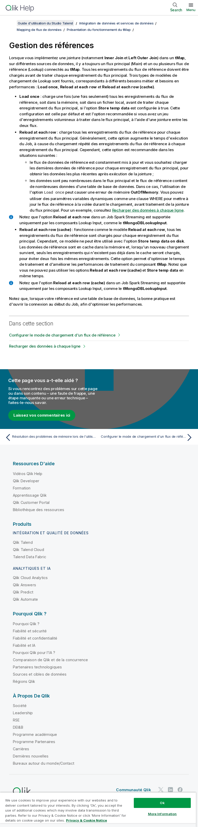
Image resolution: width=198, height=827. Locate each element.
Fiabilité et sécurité (30, 630)
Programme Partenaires (34, 741)
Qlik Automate (25, 599)
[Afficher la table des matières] (10, 23)
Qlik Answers (24, 584)
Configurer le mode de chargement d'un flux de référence (62, 334)
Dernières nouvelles (30, 756)
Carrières (21, 748)
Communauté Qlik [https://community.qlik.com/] (133, 789)
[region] (98, 809)
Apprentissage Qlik (30, 495)
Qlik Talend (23, 542)
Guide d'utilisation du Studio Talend (45, 23)
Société (20, 705)
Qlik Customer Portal (31, 502)
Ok (162, 803)
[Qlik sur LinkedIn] (170, 789)
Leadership (23, 712)
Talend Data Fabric (29, 556)
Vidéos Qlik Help (28, 473)
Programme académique (35, 734)
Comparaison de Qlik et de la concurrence (50, 659)
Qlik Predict (23, 592)
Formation (21, 488)
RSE (16, 720)
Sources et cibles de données (40, 674)
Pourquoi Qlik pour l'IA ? (34, 652)
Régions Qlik (24, 681)
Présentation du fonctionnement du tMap (99, 30)
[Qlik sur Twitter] (161, 789)
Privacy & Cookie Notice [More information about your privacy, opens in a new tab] (86, 820)
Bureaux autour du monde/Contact (43, 763)
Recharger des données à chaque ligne (148, 210)
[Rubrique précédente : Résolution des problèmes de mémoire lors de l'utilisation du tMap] (50, 437)
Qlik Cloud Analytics (30, 577)
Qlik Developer (26, 480)
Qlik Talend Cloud (28, 549)
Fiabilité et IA (24, 645)
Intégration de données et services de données (116, 23)
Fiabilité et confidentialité (35, 638)
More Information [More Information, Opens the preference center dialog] (162, 814)
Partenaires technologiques (37, 667)
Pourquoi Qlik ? (26, 623)
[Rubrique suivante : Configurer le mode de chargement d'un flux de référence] (147, 437)
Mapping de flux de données (39, 30)
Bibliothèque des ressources (38, 509)
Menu (190, 10)
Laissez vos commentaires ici (41, 414)
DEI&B (18, 727)
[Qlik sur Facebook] (180, 789)
